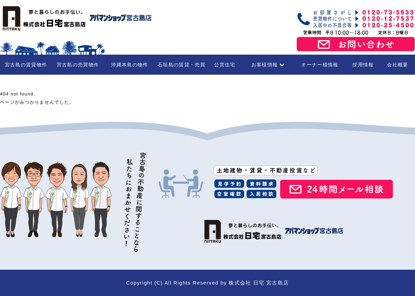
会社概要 (397, 64)
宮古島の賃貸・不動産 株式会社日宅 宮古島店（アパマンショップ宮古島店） (76, 18)
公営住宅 (224, 64)
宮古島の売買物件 (78, 64)
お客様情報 (268, 64)
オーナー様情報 (319, 64)
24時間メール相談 (336, 189)
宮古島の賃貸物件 (26, 64)
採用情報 (363, 64)
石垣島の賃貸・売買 (181, 64)
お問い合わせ (356, 44)
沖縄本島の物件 (129, 64)
